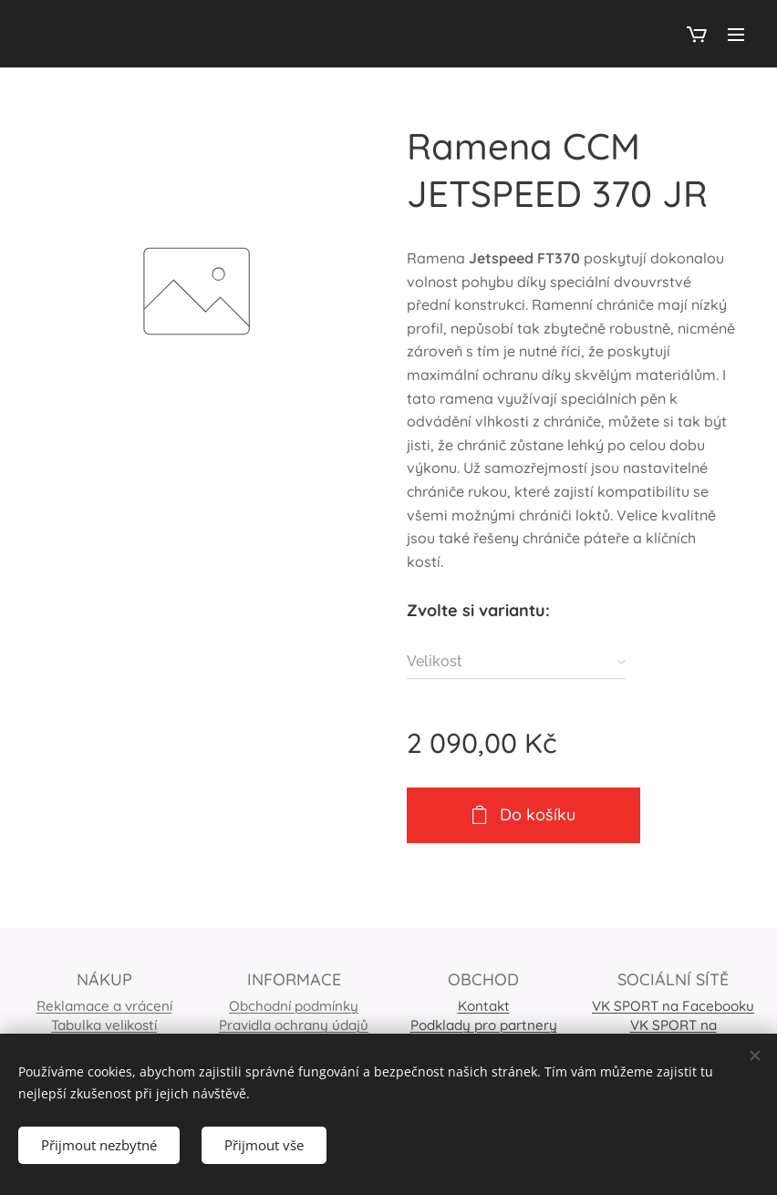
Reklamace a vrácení (104, 1006)
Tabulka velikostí (104, 1025)
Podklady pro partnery (483, 1025)
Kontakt (484, 1006)
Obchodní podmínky (293, 1006)
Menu (736, 35)
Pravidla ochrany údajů (293, 1025)
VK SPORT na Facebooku (673, 1006)
